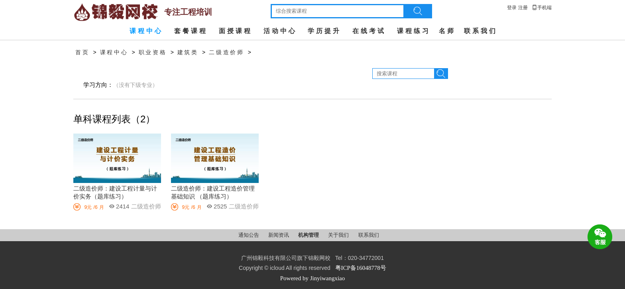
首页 (82, 52)
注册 (523, 7)
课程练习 (413, 31)
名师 (447, 31)
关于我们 (339, 235)
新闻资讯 (279, 235)
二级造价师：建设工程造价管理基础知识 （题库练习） (213, 192)
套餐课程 (191, 31)
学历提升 (324, 31)
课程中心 (146, 31)
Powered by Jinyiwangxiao (312, 278)
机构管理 (309, 235)
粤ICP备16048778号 (360, 268)
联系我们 (480, 31)
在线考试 (369, 31)
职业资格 (153, 52)
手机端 (542, 7)
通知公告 (249, 235)
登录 (512, 7)
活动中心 (280, 31)
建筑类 (188, 52)
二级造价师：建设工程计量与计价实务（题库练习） (115, 192)
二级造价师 (226, 52)
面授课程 (235, 31)
